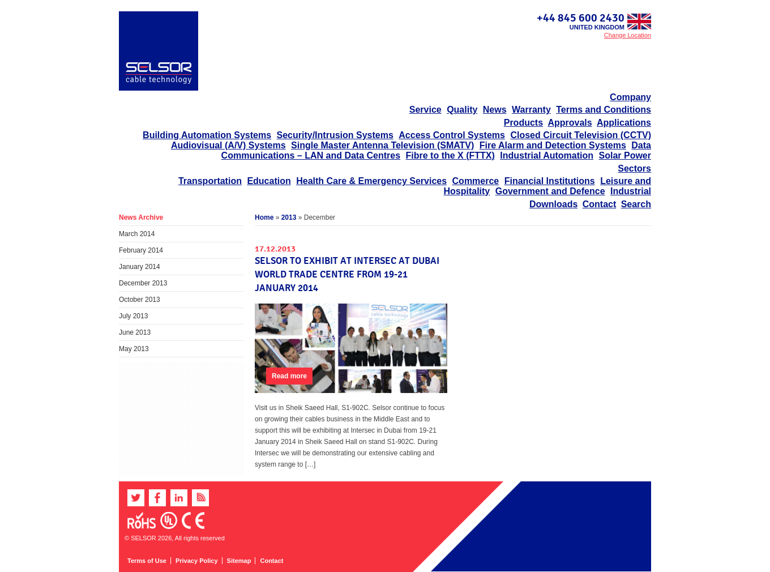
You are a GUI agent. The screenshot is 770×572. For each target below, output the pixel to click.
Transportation (210, 181)
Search (636, 204)
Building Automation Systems (207, 135)
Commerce (475, 181)
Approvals (569, 122)
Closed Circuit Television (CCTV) (580, 135)
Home (264, 217)
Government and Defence (550, 191)
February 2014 (141, 250)
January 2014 (139, 267)
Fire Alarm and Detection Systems (553, 145)
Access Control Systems (452, 135)
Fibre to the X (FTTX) (450, 155)
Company (630, 97)
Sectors (634, 168)
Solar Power (625, 155)
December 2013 (143, 283)
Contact (600, 204)
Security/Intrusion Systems (335, 135)
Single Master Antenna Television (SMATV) (382, 145)
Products (523, 122)
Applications (624, 122)
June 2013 (135, 332)
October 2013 (139, 300)
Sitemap (239, 560)
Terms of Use (146, 560)
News (495, 109)
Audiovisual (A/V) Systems (228, 145)
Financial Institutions (549, 181)
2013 (289, 217)
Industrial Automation (546, 155)
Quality (462, 109)
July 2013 (133, 316)
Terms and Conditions (603, 109)
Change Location (627, 35)
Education (268, 181)
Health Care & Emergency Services (371, 181)
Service (425, 109)
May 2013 (134, 349)
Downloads (553, 204)
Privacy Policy (197, 560)
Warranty (531, 109)
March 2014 (137, 234)
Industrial (630, 191)
